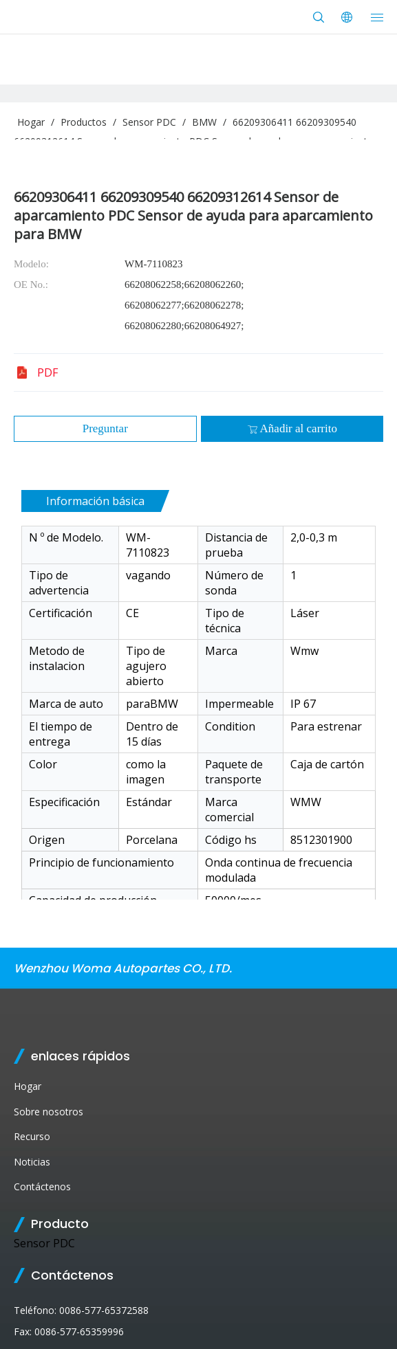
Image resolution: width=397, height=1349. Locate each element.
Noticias (32, 1161)
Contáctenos (42, 1186)
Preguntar (105, 428)
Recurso (32, 1136)
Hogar (27, 1086)
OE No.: (31, 284)
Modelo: (31, 263)
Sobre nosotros (48, 1111)
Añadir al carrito (292, 428)
